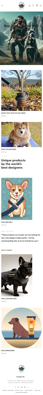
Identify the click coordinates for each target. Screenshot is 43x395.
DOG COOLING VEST (9, 298)
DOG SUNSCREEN (7, 350)
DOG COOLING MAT (8, 149)
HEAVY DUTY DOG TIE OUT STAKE (13, 113)
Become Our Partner (21, 392)
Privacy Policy (19, 390)
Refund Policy (29, 390)
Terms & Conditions (8, 390)
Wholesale (38, 390)
